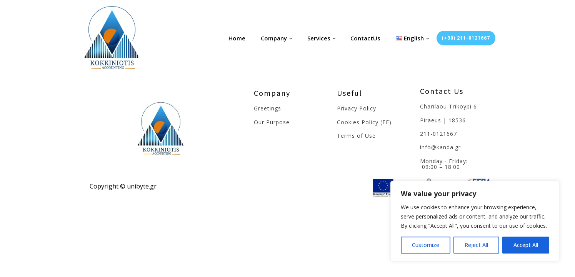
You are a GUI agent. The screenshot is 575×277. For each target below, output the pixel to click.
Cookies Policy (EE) (364, 122)
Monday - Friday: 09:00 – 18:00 (445, 164)
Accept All (525, 245)
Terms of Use (356, 135)
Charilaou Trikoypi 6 (448, 106)
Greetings (267, 108)
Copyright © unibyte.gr (123, 186)
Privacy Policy (356, 108)
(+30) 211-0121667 (466, 38)
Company (274, 38)
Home (236, 38)
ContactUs (365, 38)
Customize (425, 245)
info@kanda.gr (440, 147)
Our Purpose (272, 122)
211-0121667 (438, 134)
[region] (475, 221)
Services (318, 38)
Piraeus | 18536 (443, 120)
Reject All (476, 245)
